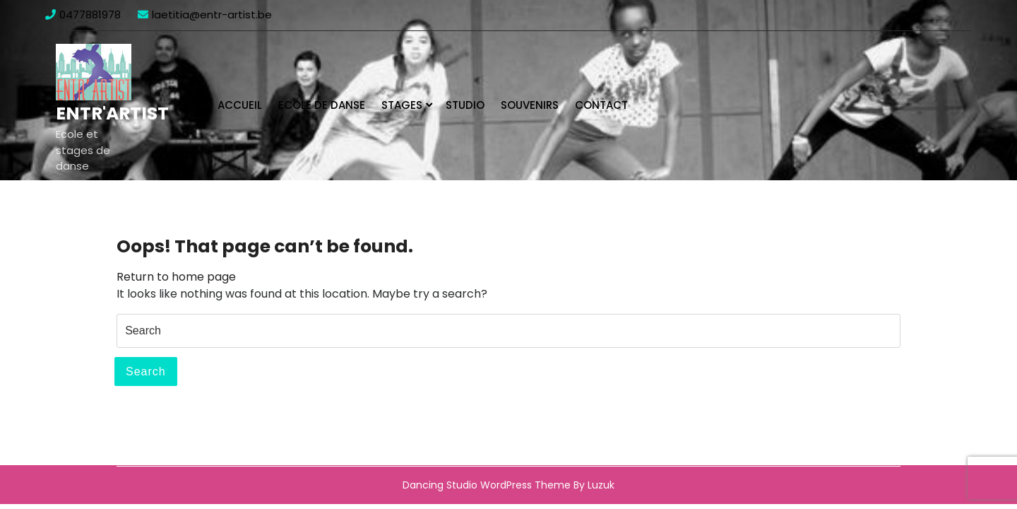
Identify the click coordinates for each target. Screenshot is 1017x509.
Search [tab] (146, 371)
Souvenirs (530, 105)
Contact (601, 105)
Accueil (240, 105)
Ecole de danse (321, 105)
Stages (401, 105)
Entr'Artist (112, 113)
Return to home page (176, 277)
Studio (465, 105)
